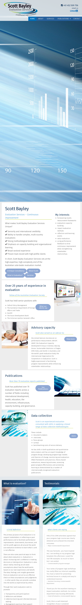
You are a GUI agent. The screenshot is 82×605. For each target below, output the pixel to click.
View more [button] (71, 339)
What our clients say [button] (43, 307)
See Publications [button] (43, 388)
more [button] (74, 436)
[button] (16, 271)
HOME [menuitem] (32, 19)
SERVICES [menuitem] (50, 19)
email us (75, 8)
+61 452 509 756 (69, 5)
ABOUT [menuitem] (40, 19)
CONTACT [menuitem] (76, 19)
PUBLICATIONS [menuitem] (63, 19)
